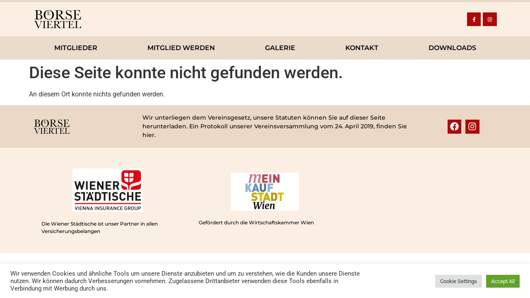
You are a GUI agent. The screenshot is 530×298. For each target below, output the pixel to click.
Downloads (452, 48)
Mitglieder (75, 48)
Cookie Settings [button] (458, 281)
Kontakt (361, 48)
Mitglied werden (181, 48)
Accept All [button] (503, 281)
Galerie (280, 48)
